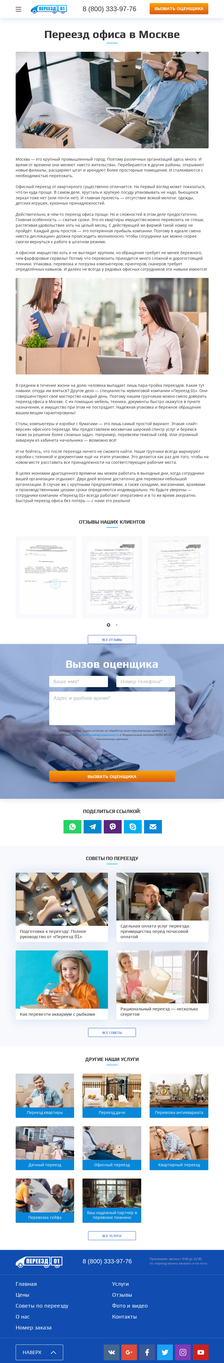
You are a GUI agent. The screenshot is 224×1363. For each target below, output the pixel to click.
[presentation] (112, 755)
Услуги (120, 1284)
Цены (22, 1295)
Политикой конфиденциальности (96, 734)
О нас (23, 1316)
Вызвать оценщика (179, 8)
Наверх (39, 1352)
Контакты (124, 1316)
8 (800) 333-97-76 (107, 1261)
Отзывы (122, 1295)
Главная (26, 1284)
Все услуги (111, 1236)
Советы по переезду (42, 1306)
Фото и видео (130, 1306)
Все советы (112, 1033)
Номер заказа (34, 1327)
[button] (108, 625)
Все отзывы (112, 640)
